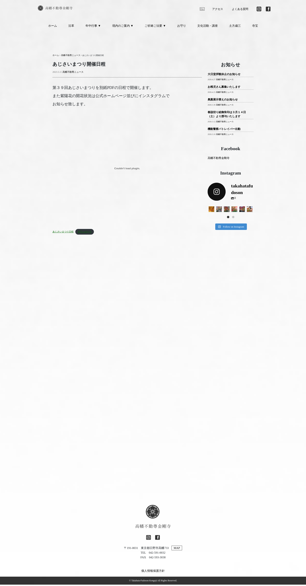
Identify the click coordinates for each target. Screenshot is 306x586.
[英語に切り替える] (202, 9)
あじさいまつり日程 (62, 233)
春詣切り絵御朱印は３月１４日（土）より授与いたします (227, 115)
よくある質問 (240, 9)
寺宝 (255, 27)
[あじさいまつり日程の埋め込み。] (127, 169)
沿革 (71, 27)
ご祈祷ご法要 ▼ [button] (155, 27)
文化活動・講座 (207, 27)
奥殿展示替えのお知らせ (223, 101)
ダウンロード (82, 233)
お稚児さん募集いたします (224, 88)
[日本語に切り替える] (194, 9)
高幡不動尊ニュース (73, 73)
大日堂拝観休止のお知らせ (224, 75)
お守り (181, 27)
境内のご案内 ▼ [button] (122, 27)
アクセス (217, 9)
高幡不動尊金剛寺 (219, 159)
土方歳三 (235, 27)
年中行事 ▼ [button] (93, 27)
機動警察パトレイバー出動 (224, 130)
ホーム (52, 27)
